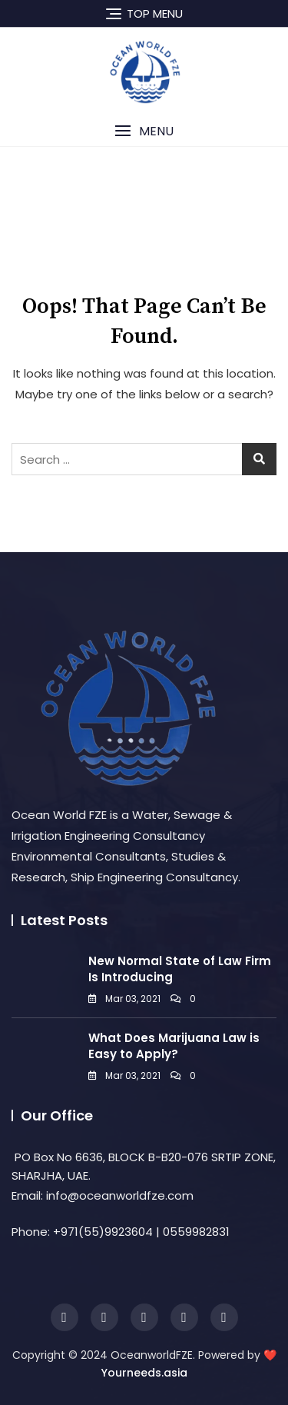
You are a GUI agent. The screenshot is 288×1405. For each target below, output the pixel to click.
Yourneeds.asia (144, 1372)
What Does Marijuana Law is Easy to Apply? (174, 1046)
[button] (144, 131)
